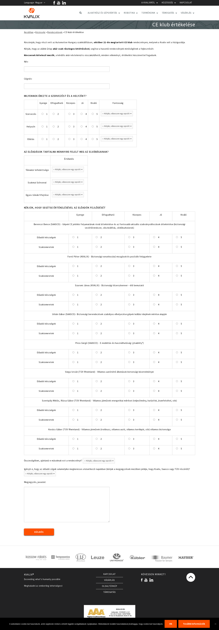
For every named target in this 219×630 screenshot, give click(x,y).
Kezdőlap (29, 32)
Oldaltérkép (109, 586)
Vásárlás (109, 580)
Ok (170, 623)
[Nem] (215, 623)
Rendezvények (54, 32)
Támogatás (109, 592)
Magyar (40, 2)
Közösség (40, 32)
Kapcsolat (109, 574)
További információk (194, 623)
